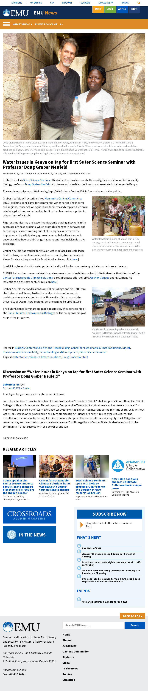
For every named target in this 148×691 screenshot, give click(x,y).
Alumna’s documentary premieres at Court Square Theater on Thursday (111, 572)
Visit (110, 9)
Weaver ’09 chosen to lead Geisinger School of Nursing (108, 555)
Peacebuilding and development (59, 352)
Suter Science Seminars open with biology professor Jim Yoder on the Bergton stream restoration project (91, 487)
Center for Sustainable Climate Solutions (28, 277)
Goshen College (99, 277)
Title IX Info (27, 641)
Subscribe (69, 679)
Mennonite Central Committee (63, 198)
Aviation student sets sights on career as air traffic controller (112, 563)
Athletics (68, 657)
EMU (45, 12)
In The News (70, 668)
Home (66, 634)
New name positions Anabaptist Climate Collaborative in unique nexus (127, 483)
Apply (122, 9)
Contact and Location (16, 637)
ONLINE (125, 3)
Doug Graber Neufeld (37, 184)
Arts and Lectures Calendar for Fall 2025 (104, 601)
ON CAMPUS (36, 3)
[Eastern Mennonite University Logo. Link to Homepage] (16, 12)
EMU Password (45, 641)
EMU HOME (17, 3)
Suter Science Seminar (93, 352)
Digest (126, 347)
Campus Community (76, 651)
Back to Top (132, 616)
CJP (52, 3)
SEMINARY (85, 3)
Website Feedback (15, 646)
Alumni (67, 640)
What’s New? (22, 24)
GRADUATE (67, 3)
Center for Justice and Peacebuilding (47, 347)
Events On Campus (49, 24)
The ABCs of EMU (91, 548)
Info (98, 9)
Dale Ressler (11, 384)
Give (134, 9)
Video (66, 662)
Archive (67, 674)
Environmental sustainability (20, 352)
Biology (19, 347)
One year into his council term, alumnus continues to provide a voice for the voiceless (111, 580)
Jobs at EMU (38, 637)
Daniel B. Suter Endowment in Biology (31, 313)
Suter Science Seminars (37, 180)
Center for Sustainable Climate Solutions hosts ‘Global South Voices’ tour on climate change (55, 485)
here (74, 259)
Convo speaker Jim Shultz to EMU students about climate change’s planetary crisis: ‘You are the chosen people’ (18, 487)
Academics (69, 646)
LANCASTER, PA (106, 3)
